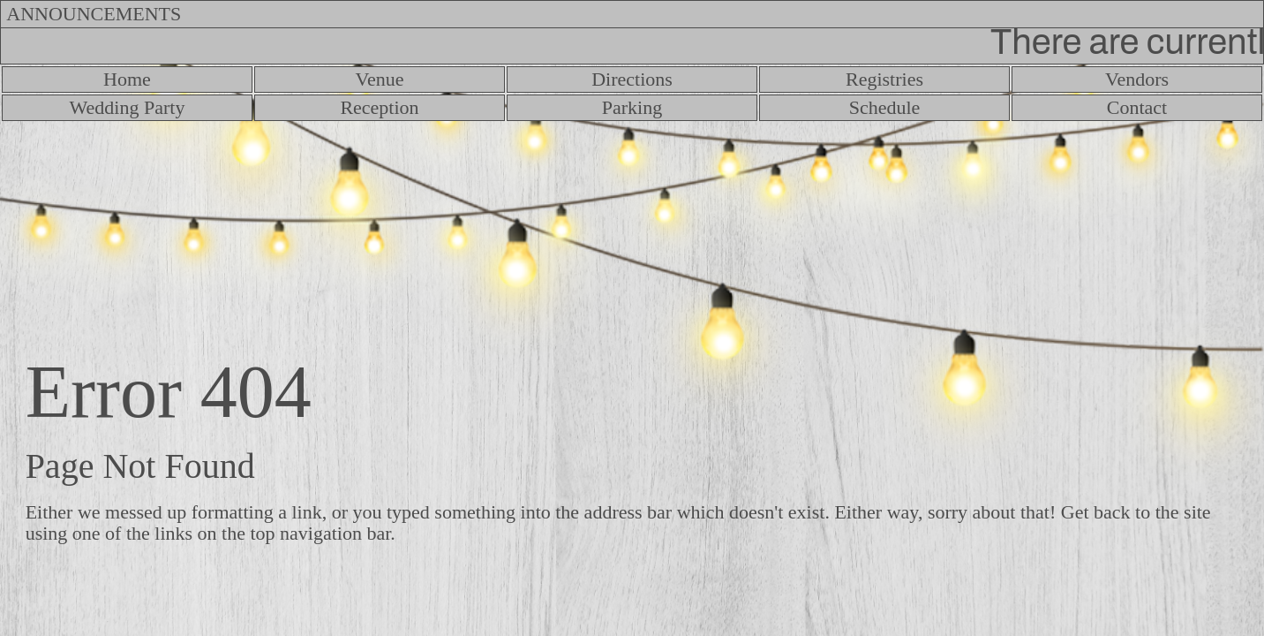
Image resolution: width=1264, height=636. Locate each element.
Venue (380, 79)
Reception (379, 107)
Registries (884, 79)
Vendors (1137, 79)
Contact (1137, 107)
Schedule (885, 107)
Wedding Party (127, 107)
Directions (632, 79)
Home (127, 79)
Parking (632, 107)
